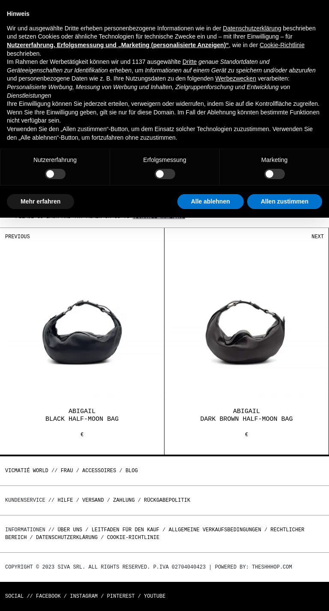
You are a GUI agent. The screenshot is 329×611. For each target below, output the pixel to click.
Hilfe (65, 500)
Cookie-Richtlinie (133, 537)
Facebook (48, 596)
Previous (17, 236)
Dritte (189, 61)
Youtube (154, 596)
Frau (67, 470)
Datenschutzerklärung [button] (252, 28)
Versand (93, 500)
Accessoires (99, 470)
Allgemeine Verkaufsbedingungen (215, 529)
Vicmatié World (26, 470)
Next (317, 236)
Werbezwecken (235, 78)
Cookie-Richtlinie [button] (282, 45)
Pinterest (121, 596)
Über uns (71, 529)
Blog (132, 470)
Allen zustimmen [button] (284, 201)
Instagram (84, 596)
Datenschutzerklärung (67, 537)
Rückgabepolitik (167, 500)
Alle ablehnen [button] (210, 201)
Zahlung (124, 500)
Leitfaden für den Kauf (125, 529)
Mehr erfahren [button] (40, 201)
